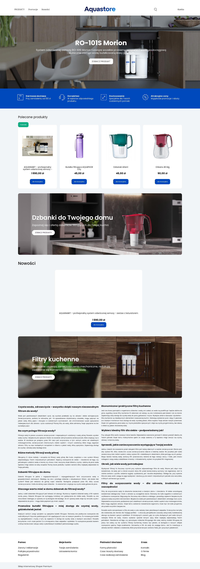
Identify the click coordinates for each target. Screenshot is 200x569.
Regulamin (23, 554)
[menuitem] (19, 9)
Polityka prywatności (28, 551)
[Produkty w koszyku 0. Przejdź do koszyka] (168, 9)
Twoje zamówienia (68, 547)
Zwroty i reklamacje (28, 547)
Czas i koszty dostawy (111, 551)
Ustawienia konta (68, 551)
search (155, 9)
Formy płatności (108, 547)
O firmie (145, 551)
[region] (100, 52)
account (181, 9)
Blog (143, 554)
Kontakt (145, 547)
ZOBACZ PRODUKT (100, 61)
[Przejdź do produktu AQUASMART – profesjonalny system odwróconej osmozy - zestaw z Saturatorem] (98, 295)
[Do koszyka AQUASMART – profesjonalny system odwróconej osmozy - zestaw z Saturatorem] (98, 324)
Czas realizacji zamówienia (114, 554)
